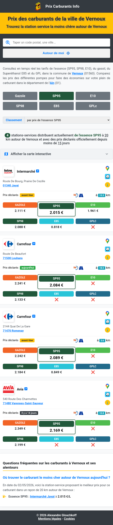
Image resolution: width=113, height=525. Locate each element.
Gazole (20, 96)
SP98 (20, 106)
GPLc (93, 106)
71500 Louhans (13, 258)
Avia (22, 389)
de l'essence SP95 (87, 135)
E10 (93, 96)
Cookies (69, 519)
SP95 (56, 96)
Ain (52, 83)
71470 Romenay (13, 330)
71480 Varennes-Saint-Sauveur (23, 403)
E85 (56, 106)
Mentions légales (49, 519)
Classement (14, 120)
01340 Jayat (11, 185)
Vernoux (77, 73)
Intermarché (28, 171)
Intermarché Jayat (42, 496)
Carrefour (26, 244)
